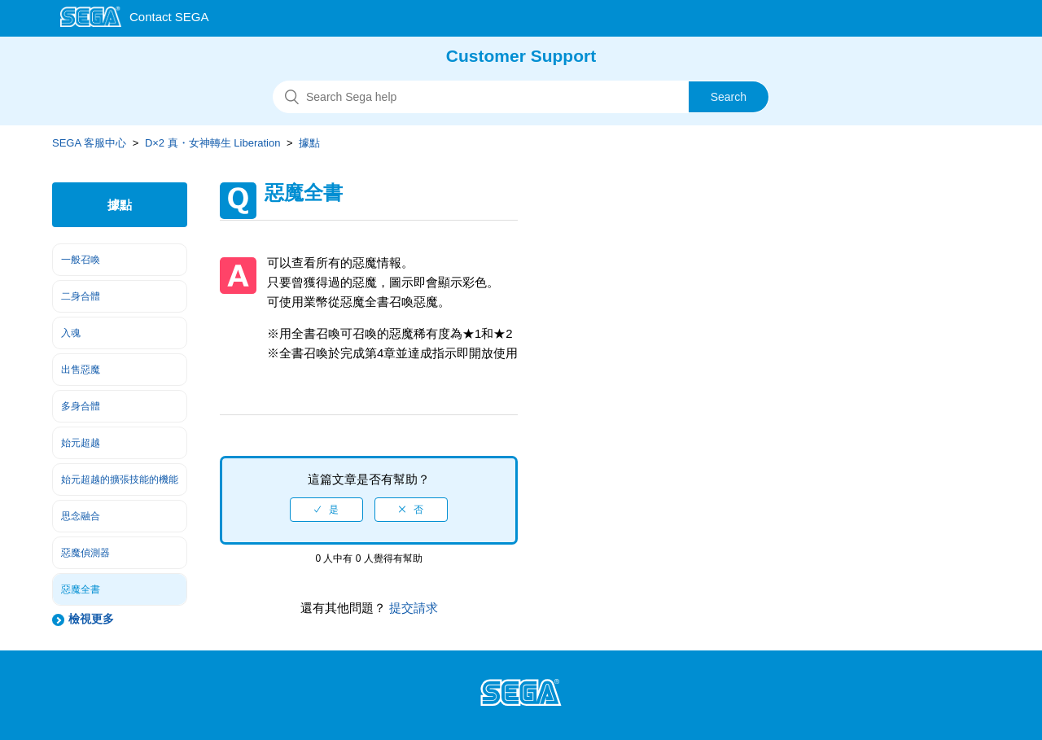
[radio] (326, 509)
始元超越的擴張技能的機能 (119, 479)
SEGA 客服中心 (89, 143)
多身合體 (80, 406)
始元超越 (80, 443)
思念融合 (80, 516)
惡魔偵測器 (85, 552)
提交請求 (412, 608)
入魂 (71, 333)
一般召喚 (80, 259)
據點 (309, 143)
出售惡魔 (80, 369)
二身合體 (80, 296)
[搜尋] (521, 97)
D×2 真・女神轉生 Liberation (213, 143)
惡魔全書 (80, 589)
